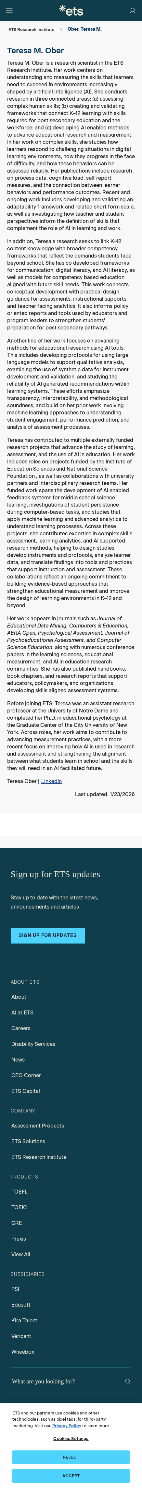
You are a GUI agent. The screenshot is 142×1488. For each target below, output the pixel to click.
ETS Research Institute (38, 1157)
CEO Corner (26, 1075)
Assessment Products (37, 1126)
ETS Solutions (28, 1141)
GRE (16, 1223)
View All (20, 1254)
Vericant (21, 1336)
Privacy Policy (66, 1425)
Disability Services (33, 1044)
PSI (15, 1289)
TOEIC (19, 1207)
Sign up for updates (48, 935)
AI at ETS (22, 1013)
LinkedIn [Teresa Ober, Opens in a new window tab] (51, 781)
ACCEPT (71, 1475)
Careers (21, 1028)
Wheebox (22, 1352)
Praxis (18, 1239)
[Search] (128, 1381)
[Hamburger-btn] (9, 10)
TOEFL (19, 1192)
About (18, 997)
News (18, 1060)
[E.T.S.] (71, 10)
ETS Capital (25, 1091)
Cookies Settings (70, 1438)
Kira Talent (24, 1320)
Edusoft (21, 1305)
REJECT (71, 1457)
